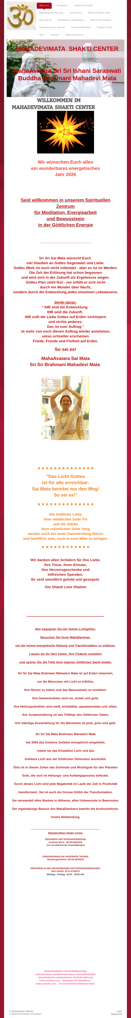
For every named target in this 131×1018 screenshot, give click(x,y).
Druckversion (17, 1011)
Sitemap (29, 1011)
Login (119, 1011)
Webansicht (116, 1014)
